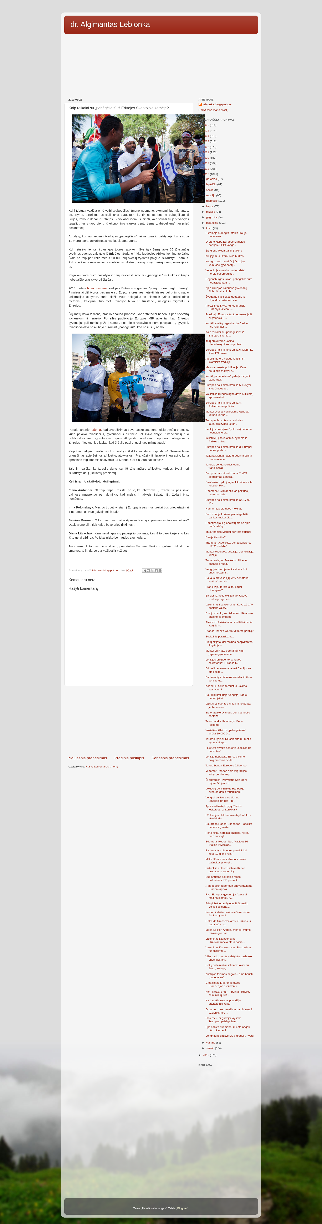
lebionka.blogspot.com (218, 104)
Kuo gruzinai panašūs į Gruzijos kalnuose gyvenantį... (225, 263)
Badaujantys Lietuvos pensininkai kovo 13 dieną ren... (226, 852)
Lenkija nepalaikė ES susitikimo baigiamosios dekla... (225, 758)
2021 (206, 152)
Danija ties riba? (215, 537)
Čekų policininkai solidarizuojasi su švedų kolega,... (227, 967)
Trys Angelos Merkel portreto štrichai (228, 531)
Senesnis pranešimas (170, 758)
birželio (211, 211)
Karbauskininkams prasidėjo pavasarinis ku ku (223, 1002)
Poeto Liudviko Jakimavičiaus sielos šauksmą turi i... (227, 914)
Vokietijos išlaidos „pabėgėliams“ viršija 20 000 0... (225, 732)
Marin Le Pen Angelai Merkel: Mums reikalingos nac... (228, 931)
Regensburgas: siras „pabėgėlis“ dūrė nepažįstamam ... (228, 280)
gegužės (212, 217)
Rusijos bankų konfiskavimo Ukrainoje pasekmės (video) (229, 615)
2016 (206, 1055)
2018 (206, 168)
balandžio (212, 222)
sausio (210, 1048)
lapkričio (211, 184)
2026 (206, 124)
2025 (206, 130)
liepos (210, 206)
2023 (206, 141)
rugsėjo (211, 195)
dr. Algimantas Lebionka (110, 24)
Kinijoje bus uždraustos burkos (224, 256)
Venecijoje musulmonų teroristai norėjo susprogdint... (225, 272)
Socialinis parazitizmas (219, 636)
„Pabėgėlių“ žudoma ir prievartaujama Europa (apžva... (228, 887)
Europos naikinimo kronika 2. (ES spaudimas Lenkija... (226, 475)
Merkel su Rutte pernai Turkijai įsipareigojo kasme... (224, 652)
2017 (206, 174)
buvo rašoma (97, 288)
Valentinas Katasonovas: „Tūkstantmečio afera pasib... (225, 940)
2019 (206, 163)
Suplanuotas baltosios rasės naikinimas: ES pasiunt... (223, 878)
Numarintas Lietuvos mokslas (223, 508)
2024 (206, 136)
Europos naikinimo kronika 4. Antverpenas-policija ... (223, 404)
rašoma (95, 429)
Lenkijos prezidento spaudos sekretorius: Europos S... (223, 661)
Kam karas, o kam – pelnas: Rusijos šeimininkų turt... (227, 993)
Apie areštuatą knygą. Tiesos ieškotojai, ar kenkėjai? (223, 808)
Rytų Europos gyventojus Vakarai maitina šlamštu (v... (226, 896)
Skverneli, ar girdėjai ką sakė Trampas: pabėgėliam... (223, 1020)
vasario (211, 1042)
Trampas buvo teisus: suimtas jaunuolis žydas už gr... (224, 422)
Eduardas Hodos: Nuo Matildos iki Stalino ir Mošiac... (226, 843)
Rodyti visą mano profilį (213, 110)
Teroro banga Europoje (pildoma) (225, 765)
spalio (210, 190)
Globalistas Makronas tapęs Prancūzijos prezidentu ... (222, 984)
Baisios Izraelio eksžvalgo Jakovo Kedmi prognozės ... (226, 597)
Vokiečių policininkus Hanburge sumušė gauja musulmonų (224, 790)
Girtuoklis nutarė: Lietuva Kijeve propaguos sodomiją (225, 870)
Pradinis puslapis (129, 758)
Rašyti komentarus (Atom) (102, 766)
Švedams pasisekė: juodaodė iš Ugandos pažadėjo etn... (225, 298)
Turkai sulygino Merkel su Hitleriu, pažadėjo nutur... (226, 562)
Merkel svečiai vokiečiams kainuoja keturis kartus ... (227, 413)
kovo (209, 228)
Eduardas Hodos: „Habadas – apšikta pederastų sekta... (228, 825)
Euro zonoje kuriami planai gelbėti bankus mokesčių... (226, 516)
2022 (206, 147)
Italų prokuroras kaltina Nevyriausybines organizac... (225, 342)
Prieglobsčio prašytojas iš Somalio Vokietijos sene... (226, 905)
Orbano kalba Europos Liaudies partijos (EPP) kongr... (225, 243)
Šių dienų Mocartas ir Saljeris (223, 250)
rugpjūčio (212, 200)
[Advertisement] (161, 65)
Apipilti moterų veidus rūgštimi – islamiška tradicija (225, 360)
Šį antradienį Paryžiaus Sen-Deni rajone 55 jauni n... (226, 781)
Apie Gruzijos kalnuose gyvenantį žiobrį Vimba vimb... (226, 289)
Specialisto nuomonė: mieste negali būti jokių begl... (227, 1028)
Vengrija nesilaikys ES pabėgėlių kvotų (229, 1035)
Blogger (182, 1208)
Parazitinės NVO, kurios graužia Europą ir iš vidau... (225, 307)
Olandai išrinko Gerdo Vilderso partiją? (229, 630)
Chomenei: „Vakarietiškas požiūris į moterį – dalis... (227, 492)
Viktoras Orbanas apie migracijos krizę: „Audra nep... (226, 772)
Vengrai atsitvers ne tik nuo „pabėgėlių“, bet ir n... (222, 799)
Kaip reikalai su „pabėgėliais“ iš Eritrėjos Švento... (224, 333)
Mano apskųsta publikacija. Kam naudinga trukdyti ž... (225, 369)
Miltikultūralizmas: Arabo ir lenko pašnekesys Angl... (225, 861)
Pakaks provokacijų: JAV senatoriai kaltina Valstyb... (227, 579)
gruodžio (212, 178)
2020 (206, 157)
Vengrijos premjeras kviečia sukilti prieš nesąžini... (226, 571)
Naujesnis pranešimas (87, 758)
